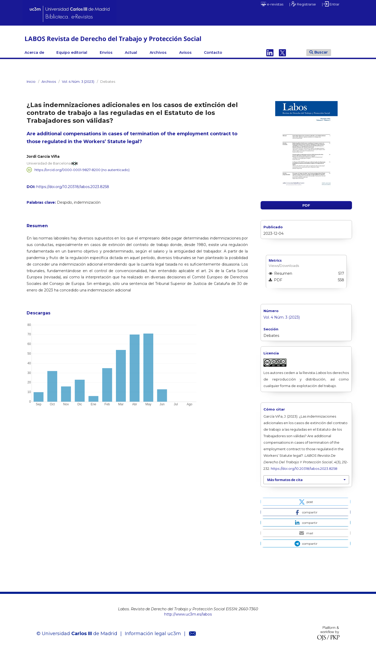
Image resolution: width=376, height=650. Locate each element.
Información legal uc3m (153, 633)
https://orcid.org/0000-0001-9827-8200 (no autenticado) (82, 170)
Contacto (213, 52)
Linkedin (270, 52)
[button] (305, 502)
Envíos (106, 52)
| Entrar (330, 4)
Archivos (158, 52)
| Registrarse (302, 4)
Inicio (31, 81)
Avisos (185, 52)
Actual (131, 52)
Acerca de (34, 52)
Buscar (318, 52)
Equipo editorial (71, 52)
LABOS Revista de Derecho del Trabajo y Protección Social (113, 38)
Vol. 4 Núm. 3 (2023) (78, 81)
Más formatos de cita (285, 479)
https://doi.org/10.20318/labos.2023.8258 (72, 186)
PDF (306, 205)
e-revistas (272, 4)
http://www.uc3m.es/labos (188, 614)
